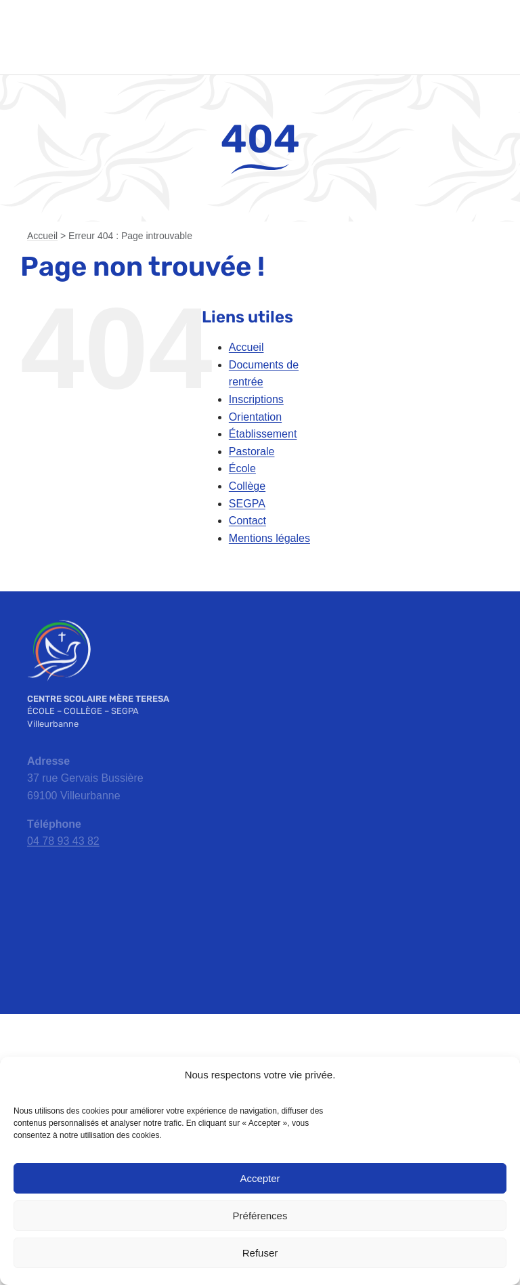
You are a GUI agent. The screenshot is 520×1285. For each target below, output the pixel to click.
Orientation (255, 417)
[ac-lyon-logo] (260, 1046)
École (242, 468)
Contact (247, 520)
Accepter (260, 1178)
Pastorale (252, 451)
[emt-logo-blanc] (59, 623)
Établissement (263, 434)
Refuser (260, 1253)
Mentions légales (269, 538)
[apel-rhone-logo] (162, 1055)
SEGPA (247, 503)
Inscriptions (256, 399)
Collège (247, 486)
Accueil (42, 235)
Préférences (260, 1215)
